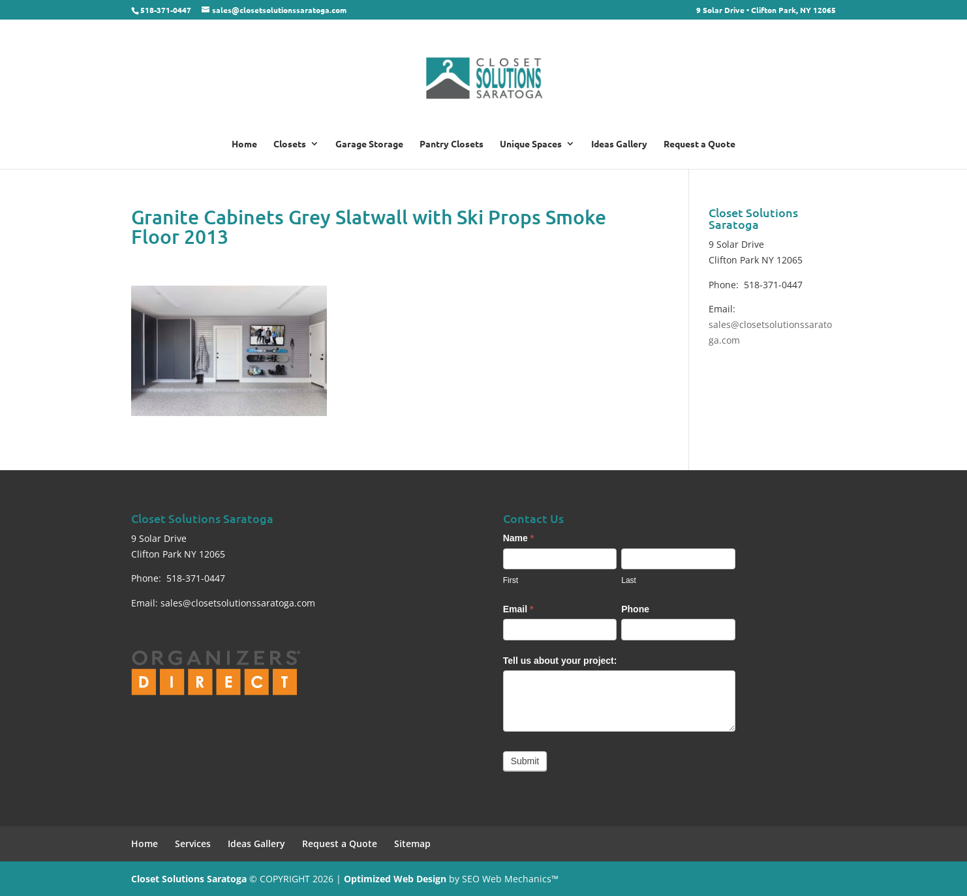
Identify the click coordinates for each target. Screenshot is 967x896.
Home (244, 144)
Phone (635, 609)
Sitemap (412, 843)
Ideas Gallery (619, 144)
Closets (289, 144)
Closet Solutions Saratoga (189, 879)
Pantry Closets (452, 144)
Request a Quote (699, 144)
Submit (525, 761)
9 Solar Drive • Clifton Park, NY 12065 (766, 10)
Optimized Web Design (395, 879)
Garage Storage (369, 144)
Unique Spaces (531, 144)
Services (193, 843)
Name (518, 538)
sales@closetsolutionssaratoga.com (238, 603)
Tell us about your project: (560, 660)
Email (518, 609)
